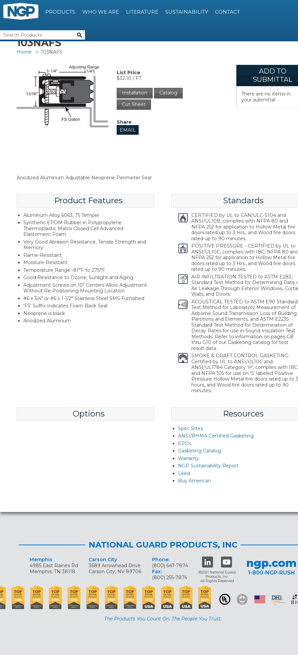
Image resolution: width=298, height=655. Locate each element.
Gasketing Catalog (199, 451)
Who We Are (100, 12)
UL (224, 599)
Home (24, 52)
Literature (142, 12)
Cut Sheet (134, 104)
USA (259, 599)
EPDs (184, 443)
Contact (227, 12)
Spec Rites (190, 428)
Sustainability (186, 12)
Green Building (242, 599)
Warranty (188, 458)
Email (128, 130)
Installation (134, 93)
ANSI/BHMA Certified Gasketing (216, 436)
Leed (184, 473)
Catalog (168, 93)
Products (60, 12)
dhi (278, 600)
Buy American (194, 481)
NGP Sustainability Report (208, 466)
